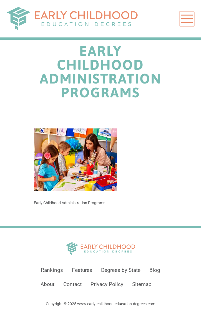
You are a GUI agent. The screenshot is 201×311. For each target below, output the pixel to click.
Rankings (52, 270)
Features (82, 270)
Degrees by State (120, 270)
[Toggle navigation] (187, 19)
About (47, 284)
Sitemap (142, 284)
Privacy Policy (107, 284)
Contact (72, 284)
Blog (154, 270)
